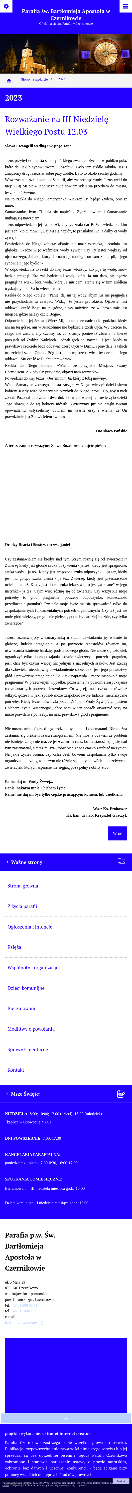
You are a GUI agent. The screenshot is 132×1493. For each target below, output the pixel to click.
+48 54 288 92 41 (24, 1305)
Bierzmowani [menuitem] (21, 1008)
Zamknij (121, 1481)
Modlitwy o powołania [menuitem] (31, 1029)
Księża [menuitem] (14, 947)
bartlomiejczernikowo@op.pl (28, 1322)
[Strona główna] (9, 81)
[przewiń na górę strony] (66, 1418)
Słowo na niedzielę (37, 79)
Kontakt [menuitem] (15, 1070)
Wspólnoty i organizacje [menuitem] (32, 967)
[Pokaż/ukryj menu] (125, 6)
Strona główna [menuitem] (22, 885)
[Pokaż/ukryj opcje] (6, 6)
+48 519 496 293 (24, 1311)
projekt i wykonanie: (47, 1433)
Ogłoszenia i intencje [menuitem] (29, 927)
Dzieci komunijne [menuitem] (26, 988)
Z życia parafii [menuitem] (22, 906)
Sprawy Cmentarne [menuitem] (27, 1049)
